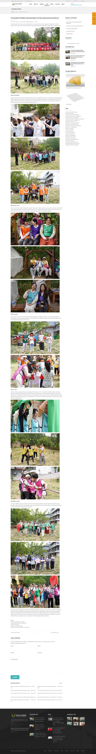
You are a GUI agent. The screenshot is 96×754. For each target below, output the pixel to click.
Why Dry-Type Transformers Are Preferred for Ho (20, 700)
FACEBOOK (14, 732)
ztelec (24, 751)
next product (54, 632)
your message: (14, 659)
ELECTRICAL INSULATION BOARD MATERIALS (73, 22)
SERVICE (52, 4)
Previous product (16, 632)
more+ (60, 683)
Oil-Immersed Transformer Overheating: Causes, (21, 690)
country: (39, 652)
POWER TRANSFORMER (71, 28)
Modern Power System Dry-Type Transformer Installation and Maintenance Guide (59, 730)
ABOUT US (68, 1)
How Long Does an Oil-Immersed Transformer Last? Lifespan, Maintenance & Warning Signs (58, 721)
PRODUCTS (42, 4)
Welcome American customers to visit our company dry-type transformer (78, 57)
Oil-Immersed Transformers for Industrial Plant (47, 697)
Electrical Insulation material (73, 43)
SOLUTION (57, 4)
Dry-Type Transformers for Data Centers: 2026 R (47, 690)
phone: (12, 652)
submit (15, 677)
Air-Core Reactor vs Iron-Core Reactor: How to (20, 693)
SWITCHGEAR (69, 34)
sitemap (82, 1)
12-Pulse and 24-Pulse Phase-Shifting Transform (21, 697)
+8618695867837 (28, 1)
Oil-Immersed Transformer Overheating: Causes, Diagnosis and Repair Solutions (59, 739)
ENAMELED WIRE (70, 31)
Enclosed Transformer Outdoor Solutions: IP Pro (47, 699)
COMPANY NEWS (23, 12)
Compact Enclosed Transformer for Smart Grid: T (47, 693)
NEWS (47, 4)
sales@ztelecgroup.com (17, 1)
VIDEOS (62, 4)
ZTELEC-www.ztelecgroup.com (26, 21)
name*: (12, 646)
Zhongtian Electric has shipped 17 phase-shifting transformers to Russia (78, 64)
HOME (12, 12)
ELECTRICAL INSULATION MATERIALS (74, 26)
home (30, 4)
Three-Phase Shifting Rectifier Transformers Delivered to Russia (78, 51)
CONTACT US (75, 1)
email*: (39, 646)
